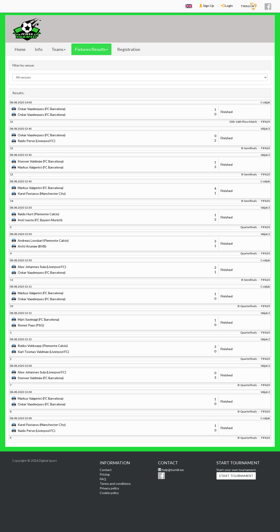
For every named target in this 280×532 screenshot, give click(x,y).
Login (227, 6)
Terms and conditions (115, 483)
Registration (128, 49)
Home (20, 49)
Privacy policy (109, 488)
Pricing (105, 474)
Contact (106, 470)
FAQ (103, 479)
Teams (59, 49)
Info (38, 49)
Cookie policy (109, 493)
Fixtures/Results (91, 49)
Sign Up (206, 6)
